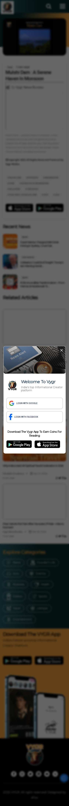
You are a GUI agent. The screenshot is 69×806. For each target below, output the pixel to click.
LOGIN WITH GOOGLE (23, 403)
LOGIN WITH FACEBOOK (23, 417)
